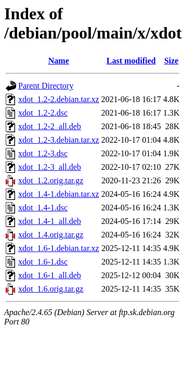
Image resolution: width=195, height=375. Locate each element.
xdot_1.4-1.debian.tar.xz (58, 194)
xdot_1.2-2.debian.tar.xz (58, 99)
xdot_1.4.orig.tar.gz (50, 234)
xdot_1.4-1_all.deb (49, 221)
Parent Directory (45, 85)
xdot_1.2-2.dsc (43, 112)
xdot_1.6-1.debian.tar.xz (58, 248)
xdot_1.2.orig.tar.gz (50, 180)
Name (58, 60)
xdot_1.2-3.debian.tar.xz (58, 139)
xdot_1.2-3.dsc (43, 153)
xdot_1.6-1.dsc (43, 261)
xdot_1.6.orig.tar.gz (50, 288)
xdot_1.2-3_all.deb (49, 166)
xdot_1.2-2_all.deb (49, 126)
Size (171, 60)
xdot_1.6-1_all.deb (49, 275)
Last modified (131, 60)
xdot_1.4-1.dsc (43, 207)
